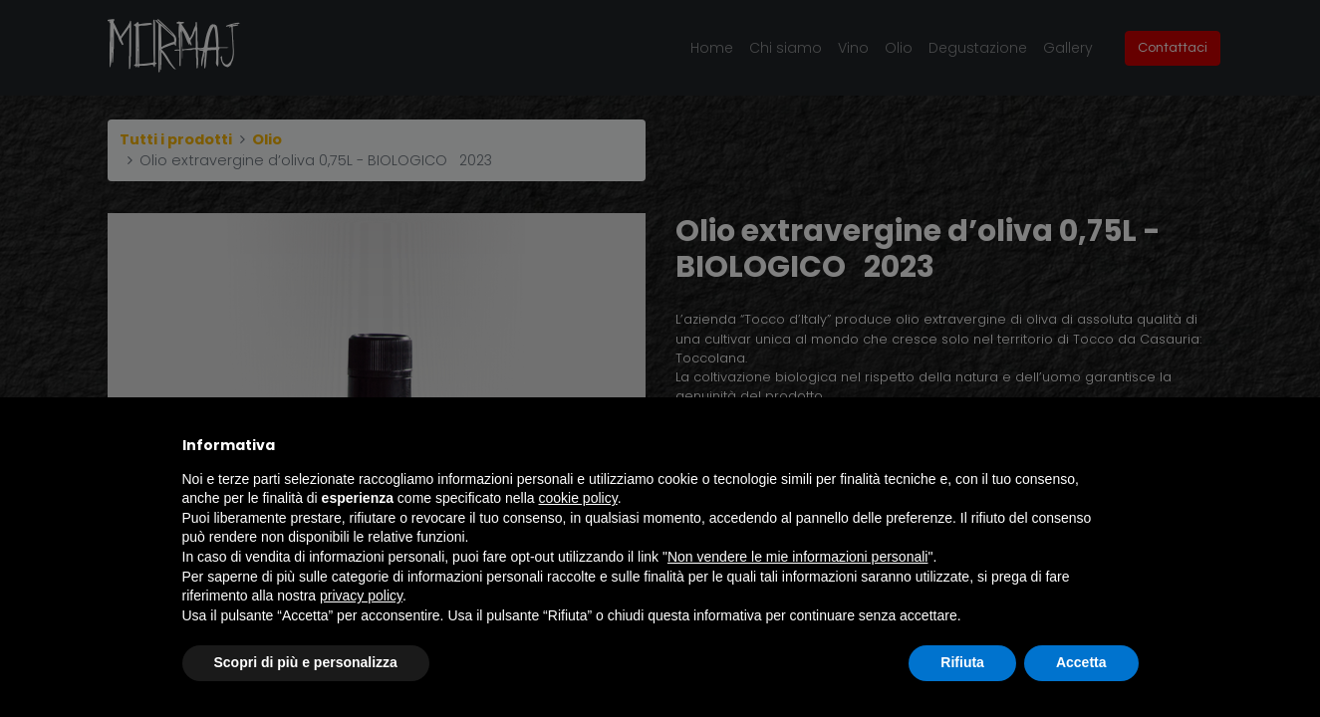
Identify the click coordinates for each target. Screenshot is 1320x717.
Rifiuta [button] (962, 662)
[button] (1129, 445)
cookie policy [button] (578, 498)
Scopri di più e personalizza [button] (305, 662)
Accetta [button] (1081, 662)
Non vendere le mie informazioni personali (797, 557)
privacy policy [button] (361, 595)
